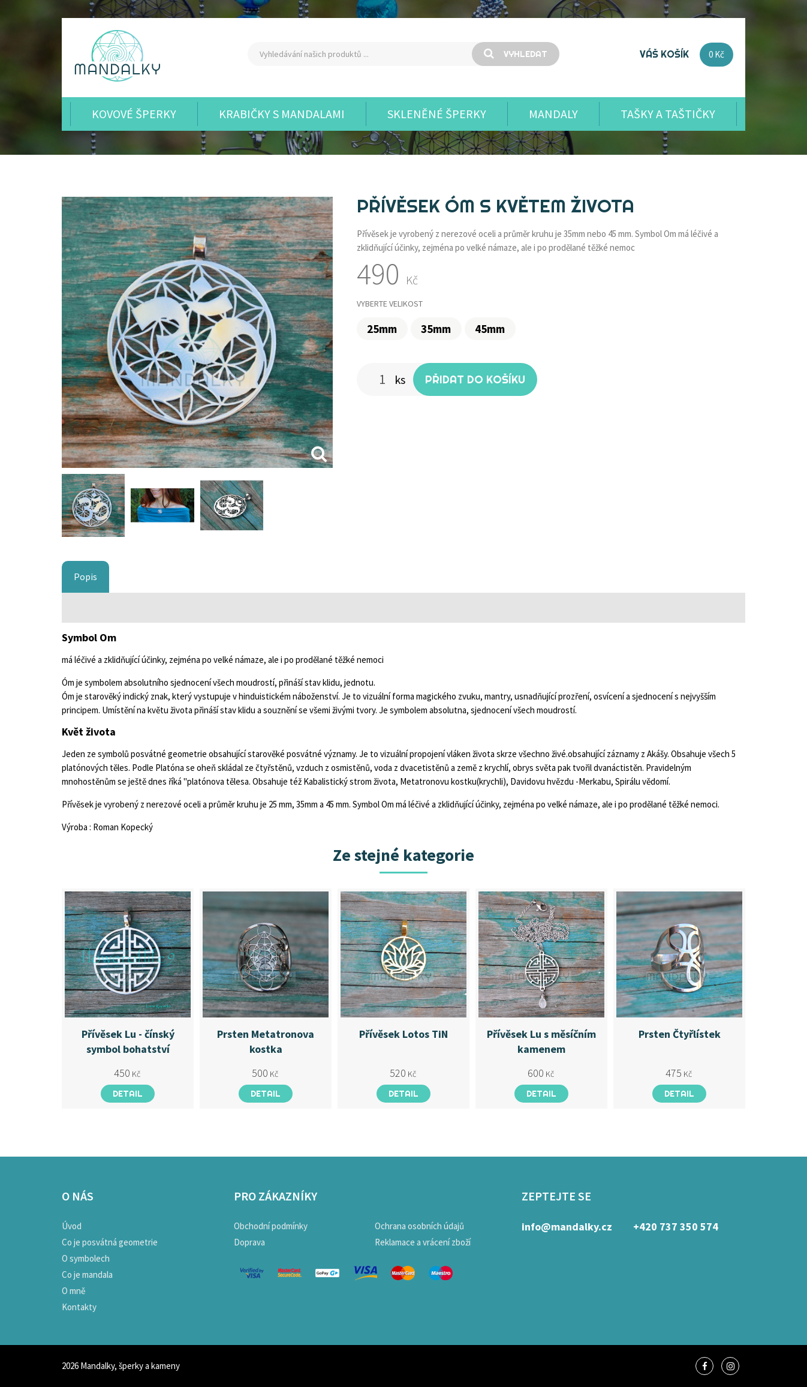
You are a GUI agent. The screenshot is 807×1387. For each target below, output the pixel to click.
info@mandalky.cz (567, 1226)
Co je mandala (87, 1274)
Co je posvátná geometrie (110, 1242)
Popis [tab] (85, 577)
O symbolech (86, 1258)
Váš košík (664, 54)
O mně (73, 1290)
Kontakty (79, 1307)
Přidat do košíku (475, 379)
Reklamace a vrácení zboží (423, 1242)
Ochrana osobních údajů (419, 1226)
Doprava (249, 1242)
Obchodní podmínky (271, 1226)
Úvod (72, 1226)
